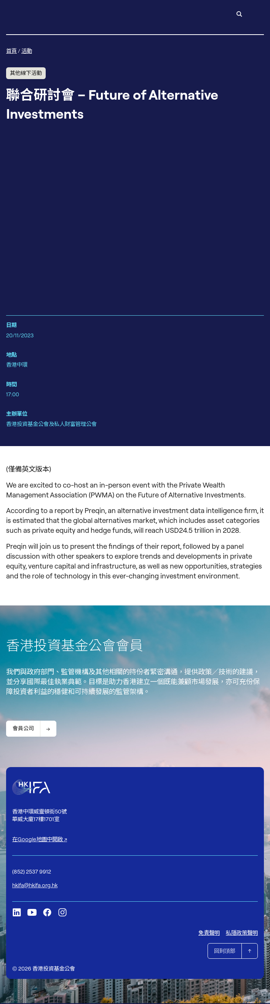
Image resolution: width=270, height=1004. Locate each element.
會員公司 (23, 728)
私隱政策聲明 (242, 933)
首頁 (11, 50)
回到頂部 (224, 951)
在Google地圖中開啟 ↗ (39, 839)
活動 (26, 50)
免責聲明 (209, 933)
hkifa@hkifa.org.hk (35, 885)
